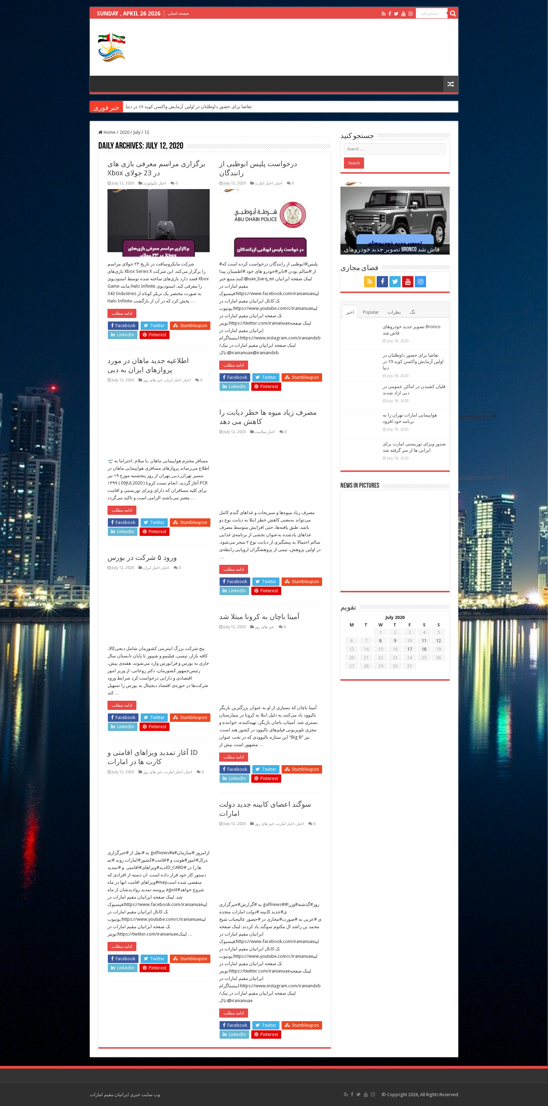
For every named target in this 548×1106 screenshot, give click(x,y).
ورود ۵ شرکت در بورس (142, 557)
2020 (124, 132)
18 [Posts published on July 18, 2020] (423, 649)
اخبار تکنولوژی (154, 183)
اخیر (350, 312)
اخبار (278, 183)
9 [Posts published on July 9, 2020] (395, 640)
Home (107, 132)
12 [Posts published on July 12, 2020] (438, 640)
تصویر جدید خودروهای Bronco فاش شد (392, 249)
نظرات (394, 312)
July (136, 132)
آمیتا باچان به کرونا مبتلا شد (259, 616)
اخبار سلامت (265, 432)
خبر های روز (152, 380)
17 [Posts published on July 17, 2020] (409, 649)
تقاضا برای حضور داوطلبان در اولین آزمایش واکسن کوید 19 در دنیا (189, 106)
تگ (412, 312)
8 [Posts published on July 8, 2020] (380, 640)
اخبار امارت (264, 183)
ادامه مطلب (122, 313)
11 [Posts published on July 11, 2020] (423, 640)
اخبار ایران (173, 380)
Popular (371, 312)
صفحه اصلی (178, 13)
